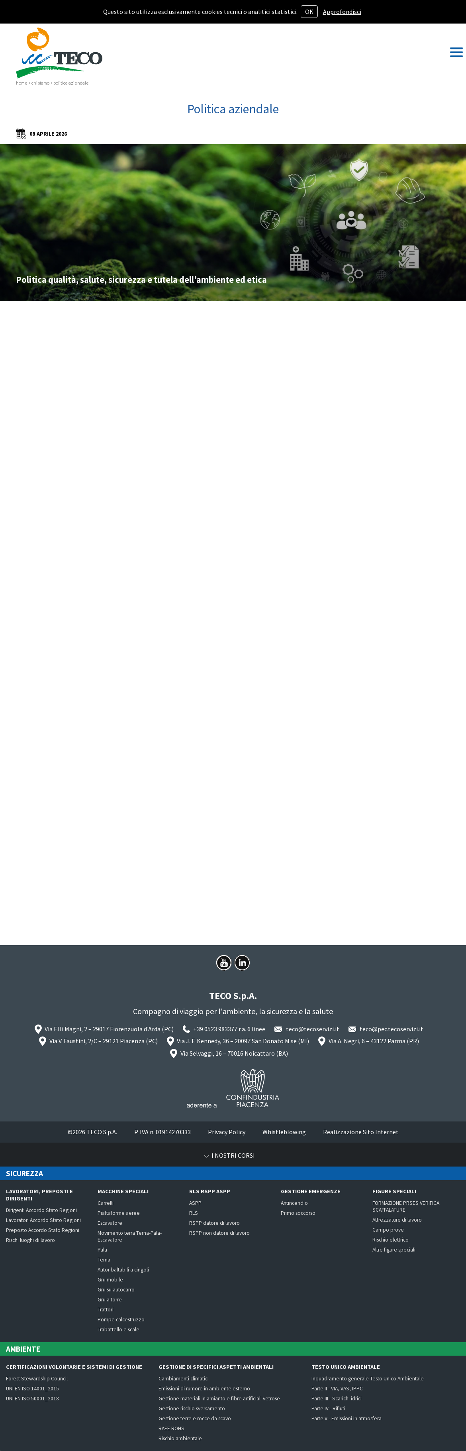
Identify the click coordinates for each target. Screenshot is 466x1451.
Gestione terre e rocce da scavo (195, 1418)
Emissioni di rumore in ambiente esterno (204, 1388)
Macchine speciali (123, 1191)
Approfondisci (342, 12)
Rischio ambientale (180, 1438)
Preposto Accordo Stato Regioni (42, 1230)
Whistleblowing (284, 1132)
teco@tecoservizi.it (312, 1029)
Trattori (106, 1309)
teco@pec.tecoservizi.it (391, 1029)
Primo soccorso (298, 1213)
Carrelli (106, 1203)
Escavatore (110, 1223)
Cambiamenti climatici (184, 1378)
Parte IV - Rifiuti (328, 1408)
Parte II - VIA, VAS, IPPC (337, 1388)
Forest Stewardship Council (37, 1378)
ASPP (195, 1203)
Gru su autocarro (116, 1289)
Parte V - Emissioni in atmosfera (346, 1418)
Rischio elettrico (390, 1239)
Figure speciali (394, 1191)
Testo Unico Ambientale (345, 1366)
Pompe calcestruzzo (121, 1319)
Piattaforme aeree (119, 1213)
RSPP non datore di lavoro (219, 1233)
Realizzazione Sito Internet (361, 1132)
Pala (102, 1249)
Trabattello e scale (118, 1329)
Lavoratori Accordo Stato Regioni (43, 1220)
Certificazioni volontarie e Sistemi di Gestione (74, 1366)
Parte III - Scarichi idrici (336, 1398)
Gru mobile (110, 1279)
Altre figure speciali (393, 1249)
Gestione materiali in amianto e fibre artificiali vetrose (219, 1398)
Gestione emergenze (311, 1191)
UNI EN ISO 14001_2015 (32, 1388)
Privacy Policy (226, 1132)
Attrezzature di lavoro (397, 1219)
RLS (193, 1213)
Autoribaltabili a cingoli (123, 1269)
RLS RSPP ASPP (209, 1191)
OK (309, 12)
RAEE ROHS (171, 1428)
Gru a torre (110, 1299)
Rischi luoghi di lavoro (30, 1240)
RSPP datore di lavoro (214, 1223)
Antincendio (294, 1203)
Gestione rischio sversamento (192, 1408)
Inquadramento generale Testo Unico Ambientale (367, 1378)
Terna (104, 1259)
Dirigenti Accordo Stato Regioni (41, 1210)
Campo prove (388, 1229)
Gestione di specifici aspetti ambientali (216, 1366)
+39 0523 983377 (215, 1029)
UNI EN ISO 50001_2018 (32, 1398)
